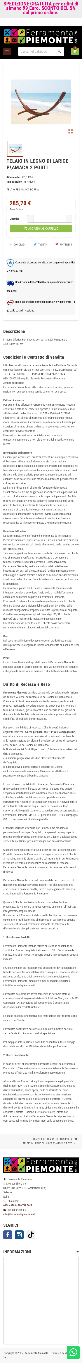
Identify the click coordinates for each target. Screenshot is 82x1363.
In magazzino (14, 181)
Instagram (19, 1234)
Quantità (14, 218)
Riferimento (13, 177)
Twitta (40, 244)
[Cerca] (41, 51)
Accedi (71, 23)
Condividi (17, 244)
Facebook (7, 1234)
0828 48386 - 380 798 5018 (17, 1205)
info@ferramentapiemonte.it (19, 1214)
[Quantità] (49, 219)
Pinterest (64, 244)
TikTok (30, 1234)
